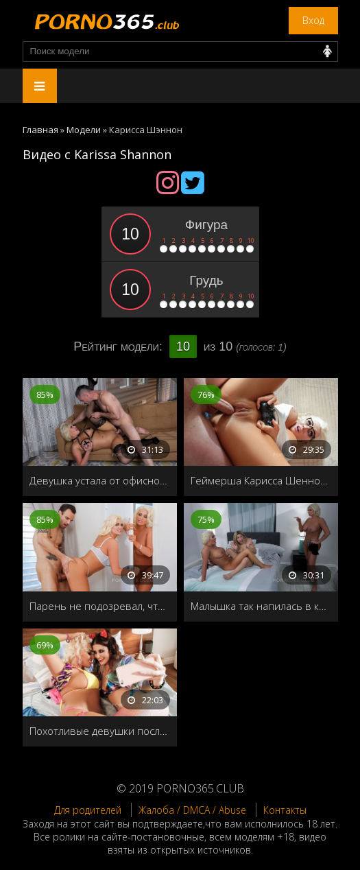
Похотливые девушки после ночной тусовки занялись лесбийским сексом (99, 731)
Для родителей (87, 809)
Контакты (285, 809)
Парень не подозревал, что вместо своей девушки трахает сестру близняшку (99, 606)
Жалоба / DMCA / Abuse (192, 809)
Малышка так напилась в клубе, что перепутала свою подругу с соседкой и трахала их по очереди (261, 606)
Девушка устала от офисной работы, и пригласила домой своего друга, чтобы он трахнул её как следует (99, 480)
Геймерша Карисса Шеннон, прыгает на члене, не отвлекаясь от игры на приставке (261, 480)
